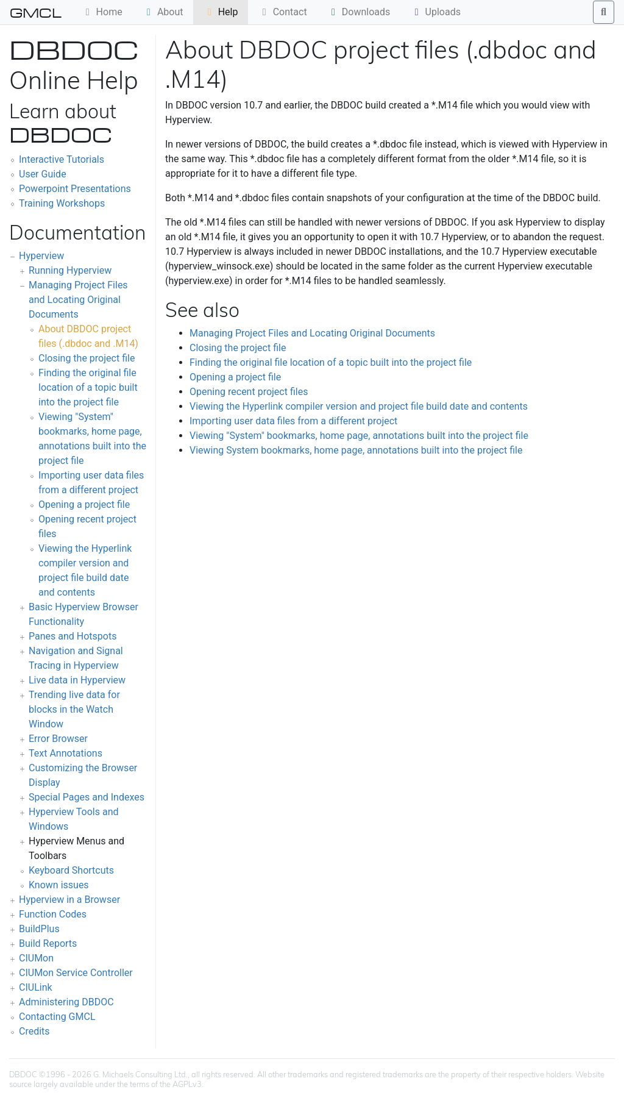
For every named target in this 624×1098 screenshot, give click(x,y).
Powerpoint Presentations (75, 188)
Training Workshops (62, 203)
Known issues (59, 885)
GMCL (36, 12)
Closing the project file (86, 358)
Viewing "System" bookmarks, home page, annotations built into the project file (359, 435)
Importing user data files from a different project (293, 421)
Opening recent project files (249, 391)
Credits (34, 1031)
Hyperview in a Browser (69, 899)
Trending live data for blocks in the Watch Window (74, 709)
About (163, 12)
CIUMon (36, 958)
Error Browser (58, 738)
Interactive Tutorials (61, 159)
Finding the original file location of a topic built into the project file (88, 387)
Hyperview (41, 256)
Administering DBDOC (66, 1002)
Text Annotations (65, 753)
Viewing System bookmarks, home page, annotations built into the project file (356, 450)
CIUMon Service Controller (76, 973)
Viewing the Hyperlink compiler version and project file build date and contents (359, 406)
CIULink (35, 987)
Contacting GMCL (57, 1016)
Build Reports (48, 943)
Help (221, 12)
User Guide (42, 174)
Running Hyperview (70, 270)
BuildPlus (39, 929)
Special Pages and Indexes (86, 797)
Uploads (436, 12)
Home (102, 12)
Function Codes (53, 914)
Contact (282, 12)
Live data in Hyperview (77, 680)
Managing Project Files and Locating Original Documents (78, 299)
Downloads (358, 12)
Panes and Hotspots (72, 636)
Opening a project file (84, 504)
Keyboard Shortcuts (71, 870)
